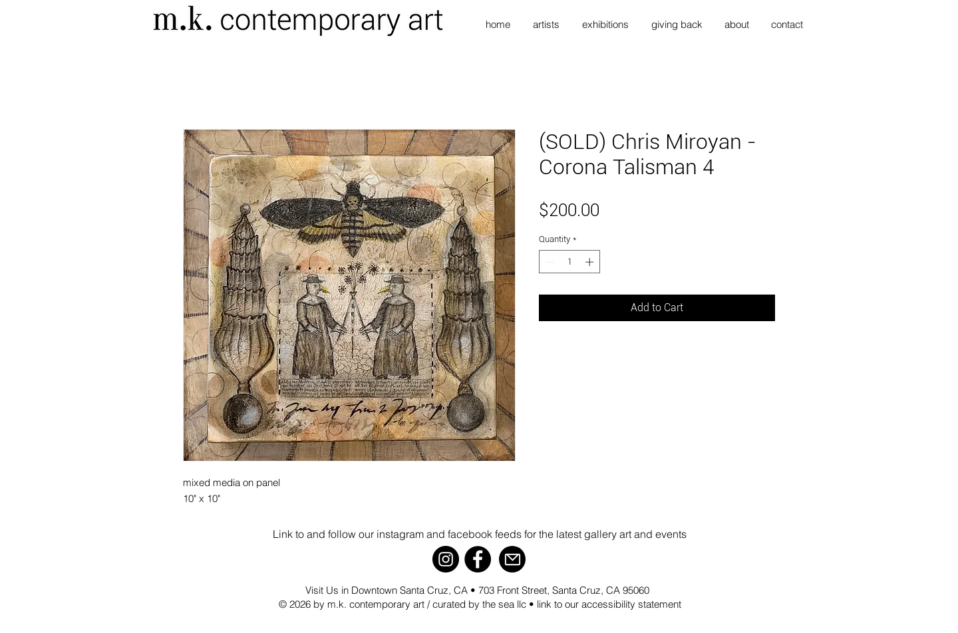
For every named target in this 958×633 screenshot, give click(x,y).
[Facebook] (477, 559)
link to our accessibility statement (609, 604)
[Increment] (591, 262)
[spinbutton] (570, 262)
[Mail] (512, 559)
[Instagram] (445, 559)
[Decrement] (549, 262)
